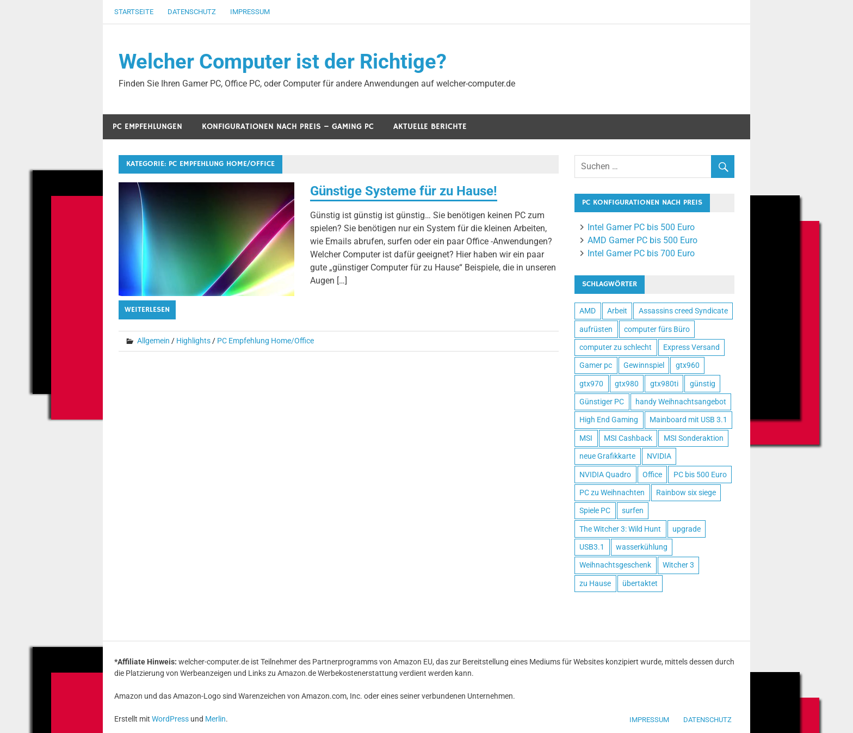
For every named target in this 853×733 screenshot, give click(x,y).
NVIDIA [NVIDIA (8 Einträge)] (659, 456)
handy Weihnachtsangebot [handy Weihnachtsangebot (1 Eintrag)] (680, 401)
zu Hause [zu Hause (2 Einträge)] (595, 583)
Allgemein (153, 340)
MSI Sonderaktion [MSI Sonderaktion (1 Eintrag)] (694, 438)
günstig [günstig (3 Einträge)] (702, 383)
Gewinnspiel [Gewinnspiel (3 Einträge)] (643, 365)
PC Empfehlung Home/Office (265, 340)
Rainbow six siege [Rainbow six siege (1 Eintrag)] (686, 492)
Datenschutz (192, 12)
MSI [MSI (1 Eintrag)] (585, 438)
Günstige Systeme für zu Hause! (403, 191)
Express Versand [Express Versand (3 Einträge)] (691, 347)
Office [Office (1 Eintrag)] (652, 474)
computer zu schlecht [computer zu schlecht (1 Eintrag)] (615, 347)
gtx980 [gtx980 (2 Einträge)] (627, 383)
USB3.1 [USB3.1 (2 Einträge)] (591, 547)
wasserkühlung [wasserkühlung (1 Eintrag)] (641, 547)
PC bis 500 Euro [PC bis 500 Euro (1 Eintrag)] (700, 474)
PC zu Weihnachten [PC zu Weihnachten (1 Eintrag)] (612, 492)
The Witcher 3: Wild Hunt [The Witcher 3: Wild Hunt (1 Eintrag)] (620, 529)
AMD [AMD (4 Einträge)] (587, 310)
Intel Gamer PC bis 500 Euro (641, 227)
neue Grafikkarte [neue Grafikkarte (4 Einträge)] (607, 456)
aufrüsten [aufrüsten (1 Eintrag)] (596, 329)
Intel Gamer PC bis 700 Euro (641, 253)
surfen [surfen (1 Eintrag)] (633, 510)
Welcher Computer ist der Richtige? (283, 61)
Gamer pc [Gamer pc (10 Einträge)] (595, 365)
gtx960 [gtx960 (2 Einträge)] (688, 365)
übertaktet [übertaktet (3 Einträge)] (640, 583)
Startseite (133, 12)
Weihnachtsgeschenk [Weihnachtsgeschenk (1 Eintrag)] (615, 564)
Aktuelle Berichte (430, 126)
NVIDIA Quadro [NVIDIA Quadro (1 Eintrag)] (605, 474)
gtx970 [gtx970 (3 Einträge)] (591, 383)
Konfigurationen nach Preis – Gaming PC (288, 126)
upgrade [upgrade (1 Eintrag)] (686, 529)
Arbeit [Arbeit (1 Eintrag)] (617, 310)
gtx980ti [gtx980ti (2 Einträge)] (664, 383)
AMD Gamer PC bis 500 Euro (642, 240)
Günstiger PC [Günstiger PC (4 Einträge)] (601, 401)
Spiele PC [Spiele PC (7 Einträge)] (594, 510)
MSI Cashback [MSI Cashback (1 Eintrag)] (628, 438)
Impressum (250, 12)
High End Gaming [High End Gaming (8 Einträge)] (608, 419)
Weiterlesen (147, 310)
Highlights (193, 340)
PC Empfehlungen (147, 126)
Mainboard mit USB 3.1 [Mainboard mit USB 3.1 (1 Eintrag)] (688, 419)
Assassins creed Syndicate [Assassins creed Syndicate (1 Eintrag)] (683, 310)
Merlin (215, 718)
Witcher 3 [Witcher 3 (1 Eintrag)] (678, 564)
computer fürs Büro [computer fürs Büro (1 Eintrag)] (657, 329)
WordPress (170, 718)
